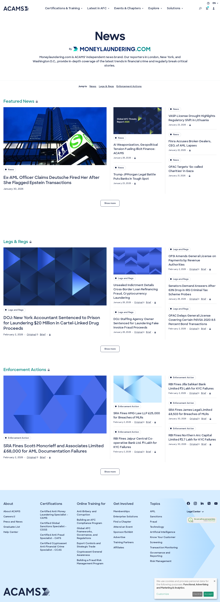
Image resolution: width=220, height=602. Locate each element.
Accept (208, 594)
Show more (110, 203)
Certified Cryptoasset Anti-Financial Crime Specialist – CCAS (53, 546)
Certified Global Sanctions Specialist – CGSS (53, 526)
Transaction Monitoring (164, 547)
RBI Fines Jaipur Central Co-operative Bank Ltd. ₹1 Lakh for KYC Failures (135, 443)
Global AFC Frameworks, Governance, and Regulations (87, 533)
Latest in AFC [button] (97, 8)
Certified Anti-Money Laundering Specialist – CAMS (54, 515)
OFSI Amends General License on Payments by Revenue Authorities (192, 260)
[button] (200, 8)
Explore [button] (154, 8)
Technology (157, 526)
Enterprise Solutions (125, 516)
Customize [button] (162, 594)
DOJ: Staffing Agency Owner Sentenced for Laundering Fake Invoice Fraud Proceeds (136, 323)
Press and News (13, 521)
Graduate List (11, 526)
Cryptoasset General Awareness (89, 553)
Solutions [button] (174, 8)
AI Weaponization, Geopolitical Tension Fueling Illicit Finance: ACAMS (135, 149)
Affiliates (118, 547)
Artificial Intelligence (162, 532)
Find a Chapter (122, 521)
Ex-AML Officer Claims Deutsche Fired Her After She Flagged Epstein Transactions (51, 180)
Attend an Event (123, 526)
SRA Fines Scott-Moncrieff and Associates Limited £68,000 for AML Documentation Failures (53, 448)
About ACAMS (11, 511)
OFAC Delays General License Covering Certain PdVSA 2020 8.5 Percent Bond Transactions (192, 320)
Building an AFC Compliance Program (89, 521)
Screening (156, 542)
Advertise (119, 537)
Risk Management (160, 561)
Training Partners (123, 542)
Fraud (153, 521)
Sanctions (156, 516)
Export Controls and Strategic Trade (89, 545)
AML (152, 511)
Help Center (10, 532)
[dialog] (185, 588)
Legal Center (195, 511)
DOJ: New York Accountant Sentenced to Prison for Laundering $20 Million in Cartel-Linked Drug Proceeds (51, 323)
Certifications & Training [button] (62, 8)
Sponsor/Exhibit (123, 532)
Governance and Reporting (160, 554)
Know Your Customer (162, 537)
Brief (43, 334)
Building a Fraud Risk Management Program (90, 562)
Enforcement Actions (129, 86)
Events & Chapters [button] (127, 8)
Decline (197, 594)
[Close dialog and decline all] (214, 580)
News (93, 86)
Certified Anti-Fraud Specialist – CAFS (52, 536)
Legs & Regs (106, 86)
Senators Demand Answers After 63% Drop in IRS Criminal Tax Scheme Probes (192, 290)
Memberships (121, 511)
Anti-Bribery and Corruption (86, 513)
